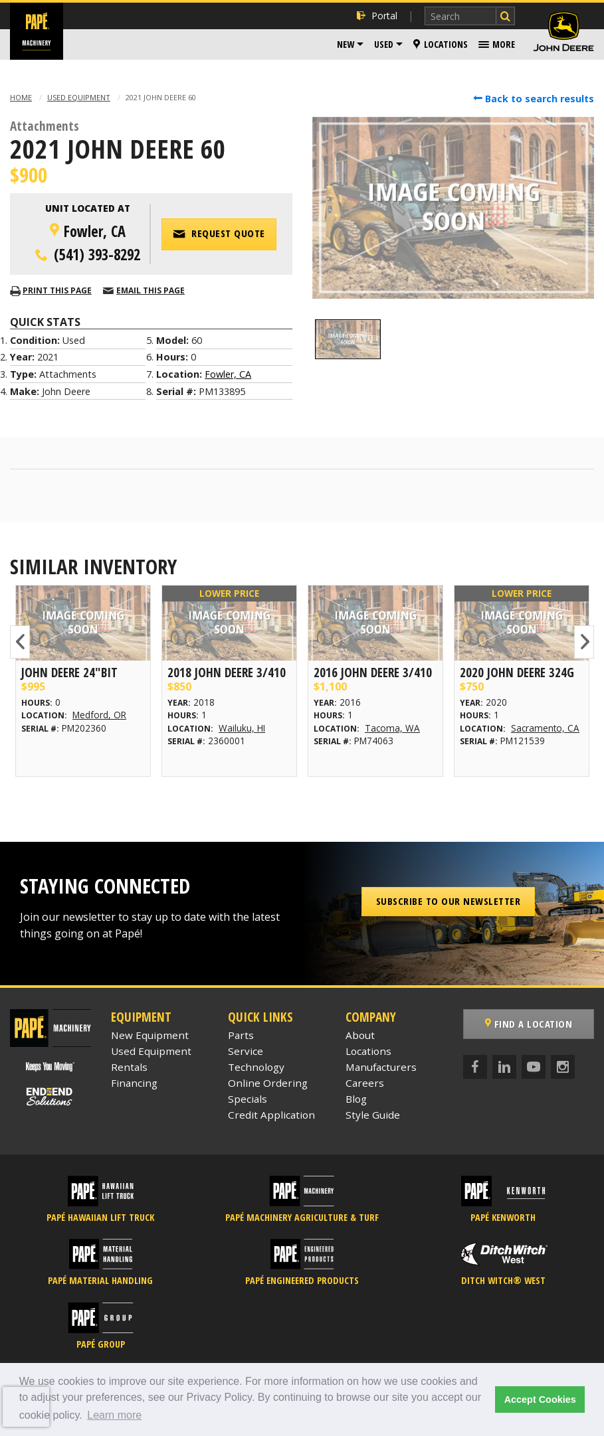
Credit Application (271, 1114)
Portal (377, 15)
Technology (256, 1067)
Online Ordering (268, 1082)
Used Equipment (78, 97)
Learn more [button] (114, 1415)
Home (21, 97)
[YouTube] (534, 1067)
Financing (134, 1082)
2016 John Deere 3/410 (373, 672)
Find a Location (529, 1023)
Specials (247, 1098)
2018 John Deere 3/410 (226, 672)
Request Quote (219, 233)
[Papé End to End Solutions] (50, 1097)
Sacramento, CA (545, 728)
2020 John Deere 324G (517, 672)
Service (245, 1051)
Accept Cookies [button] (540, 1399)
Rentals (129, 1067)
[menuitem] (350, 44)
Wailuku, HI (242, 728)
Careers (365, 1082)
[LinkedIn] (504, 1067)
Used (383, 44)
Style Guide (373, 1114)
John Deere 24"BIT (69, 672)
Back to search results (533, 98)
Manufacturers (381, 1067)
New (345, 44)
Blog (356, 1098)
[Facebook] (475, 1067)
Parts (241, 1035)
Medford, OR (99, 714)
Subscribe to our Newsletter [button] (448, 901)
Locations (440, 44)
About (360, 1035)
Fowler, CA (228, 374)
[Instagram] (563, 1067)
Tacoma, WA (392, 728)
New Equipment (150, 1035)
